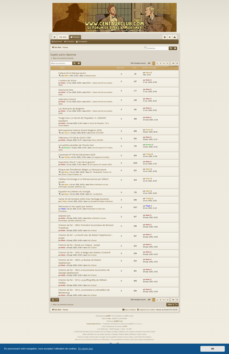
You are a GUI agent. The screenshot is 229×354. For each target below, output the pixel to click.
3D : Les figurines (96, 194)
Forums (76, 37)
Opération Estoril (67, 99)
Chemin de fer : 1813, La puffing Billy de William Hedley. (82, 281)
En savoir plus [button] (85, 348)
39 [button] (173, 63)
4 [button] (163, 63)
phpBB (108, 316)
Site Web (62, 37)
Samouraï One (65, 89)
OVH (125, 326)
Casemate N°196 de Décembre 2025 (76, 154)
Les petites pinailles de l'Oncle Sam (76, 145)
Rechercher (58, 41)
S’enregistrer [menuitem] (175, 37)
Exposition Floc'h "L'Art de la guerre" (76, 162)
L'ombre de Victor (67, 80)
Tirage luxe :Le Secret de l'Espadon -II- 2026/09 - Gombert (82, 119)
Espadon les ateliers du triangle (74, 191)
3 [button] (160, 63)
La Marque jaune (90, 75)
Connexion (70, 41)
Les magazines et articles (100, 157)
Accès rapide (55, 37)
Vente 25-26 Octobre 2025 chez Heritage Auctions (83, 198)
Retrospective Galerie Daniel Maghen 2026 (80, 130)
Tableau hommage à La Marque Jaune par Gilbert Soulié (83, 180)
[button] (149, 63)
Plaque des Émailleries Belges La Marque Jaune (82, 169)
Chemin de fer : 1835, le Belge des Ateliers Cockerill (84, 252)
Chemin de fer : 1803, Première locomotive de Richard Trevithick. (85, 226)
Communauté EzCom (94, 324)
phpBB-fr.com (118, 321)
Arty (109, 318)
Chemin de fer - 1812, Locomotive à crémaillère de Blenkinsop (84, 291)
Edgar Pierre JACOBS (95, 140)
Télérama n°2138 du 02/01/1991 (74, 137)
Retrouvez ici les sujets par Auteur (75, 206)
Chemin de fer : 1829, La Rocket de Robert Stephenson (79, 261)
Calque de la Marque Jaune (72, 73)
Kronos (67, 148)
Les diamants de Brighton (71, 108)
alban (66, 75)
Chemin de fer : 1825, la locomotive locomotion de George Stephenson (84, 271)
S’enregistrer (82, 41)
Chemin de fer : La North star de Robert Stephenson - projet (85, 236)
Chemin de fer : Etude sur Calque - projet (79, 244)
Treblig (67, 157)
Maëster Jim (64, 215)
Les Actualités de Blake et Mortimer (100, 201)
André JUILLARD (97, 133)
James (66, 133)
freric (63, 83)
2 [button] (157, 63)
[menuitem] (165, 37)
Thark (63, 209)
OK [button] (212, 349)
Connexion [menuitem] (170, 37)
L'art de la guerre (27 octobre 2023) (99, 164)
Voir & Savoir (92, 230)
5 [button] (167, 63)
